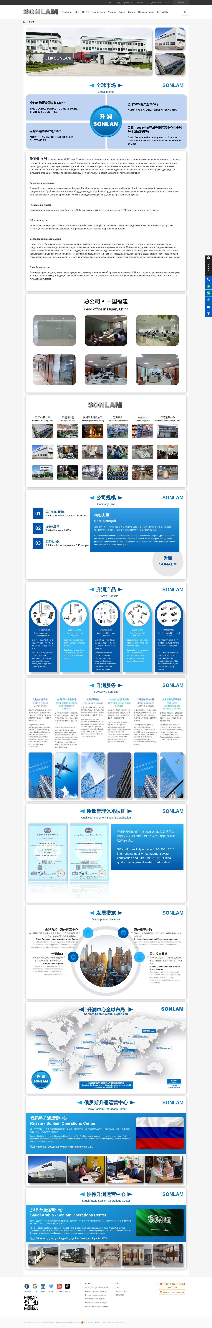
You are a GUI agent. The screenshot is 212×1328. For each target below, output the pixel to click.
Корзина (181, 3)
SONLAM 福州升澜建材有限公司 (40, 13)
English (118, 3)
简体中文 (111, 3)
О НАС (31, 22)
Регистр (167, 3)
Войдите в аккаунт (155, 3)
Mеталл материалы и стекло (96, 1303)
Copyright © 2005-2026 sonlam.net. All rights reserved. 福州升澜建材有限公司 (51, 1322)
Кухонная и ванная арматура (96, 1291)
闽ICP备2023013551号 (116, 1322)
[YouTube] (60, 1289)
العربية (133, 3)
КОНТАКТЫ (119, 1295)
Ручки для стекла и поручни (95, 1295)
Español (140, 3)
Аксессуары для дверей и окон (97, 1287)
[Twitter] (52, 1289)
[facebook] (28, 1289)
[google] (36, 1289)
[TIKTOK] (68, 1289)
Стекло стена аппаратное (95, 1299)
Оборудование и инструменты (96, 1306)
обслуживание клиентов (172, 1292)
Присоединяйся (121, 1291)
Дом (24, 22)
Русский (126, 3)
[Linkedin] (44, 1289)
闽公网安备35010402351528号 (94, 1322)
